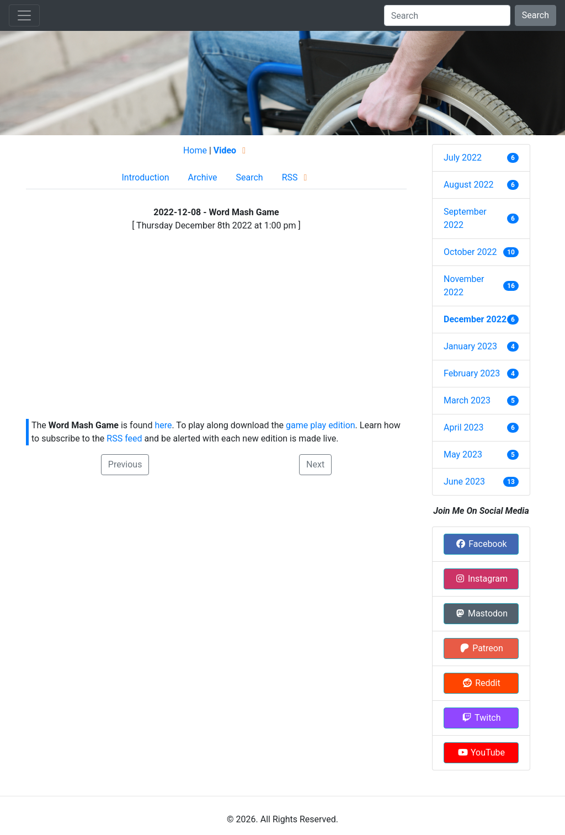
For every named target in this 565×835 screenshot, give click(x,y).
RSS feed (124, 438)
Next (315, 464)
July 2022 (463, 157)
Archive (202, 177)
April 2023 (464, 427)
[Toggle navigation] (24, 15)
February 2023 (472, 373)
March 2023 (467, 400)
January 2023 (470, 346)
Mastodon (481, 613)
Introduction (145, 177)
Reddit (481, 683)
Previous (125, 464)
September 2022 (465, 218)
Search (535, 15)
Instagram (481, 578)
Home (195, 150)
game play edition (320, 425)
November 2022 (464, 285)
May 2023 (463, 454)
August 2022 (468, 184)
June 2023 (464, 481)
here (163, 425)
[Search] (447, 15)
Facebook (481, 544)
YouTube (481, 752)
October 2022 (470, 252)
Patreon (481, 648)
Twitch (480, 717)
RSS (296, 177)
